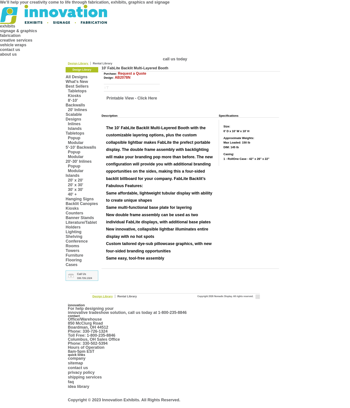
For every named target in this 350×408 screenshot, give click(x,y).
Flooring (74, 260)
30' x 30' (75, 189)
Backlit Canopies (82, 203)
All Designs (77, 77)
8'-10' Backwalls (75, 102)
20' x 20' (75, 180)
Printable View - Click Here (131, 98)
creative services (16, 40)
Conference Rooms (77, 243)
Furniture (74, 255)
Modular (75, 142)
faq (71, 382)
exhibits (7, 26)
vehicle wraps (13, 45)
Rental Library (102, 63)
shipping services (85, 377)
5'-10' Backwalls (81, 147)
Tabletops (77, 91)
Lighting (73, 232)
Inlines (74, 124)
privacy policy (81, 372)
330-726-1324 (95, 331)
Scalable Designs (74, 116)
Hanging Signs (80, 199)
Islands (75, 128)
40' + (72, 194)
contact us (10, 49)
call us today (175, 59)
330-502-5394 (95, 343)
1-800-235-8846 (172, 312)
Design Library (78, 63)
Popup (74, 138)
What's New (77, 81)
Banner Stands (80, 218)
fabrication (10, 35)
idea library (78, 386)
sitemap (75, 363)
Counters (74, 213)
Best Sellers (77, 86)
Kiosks (74, 95)
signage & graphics (18, 31)
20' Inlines (77, 110)
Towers (72, 250)
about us (8, 54)
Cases (71, 264)
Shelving (74, 236)
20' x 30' (75, 185)
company (76, 358)
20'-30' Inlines (79, 161)
